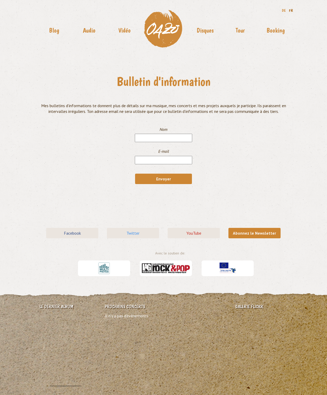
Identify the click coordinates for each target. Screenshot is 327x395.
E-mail (163, 151)
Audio (89, 30)
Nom (163, 129)
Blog (54, 30)
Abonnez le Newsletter (254, 233)
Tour (240, 30)
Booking (276, 30)
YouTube (193, 233)
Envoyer (163, 178)
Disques (205, 30)
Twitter (133, 233)
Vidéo (124, 30)
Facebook (72, 233)
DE (284, 10)
